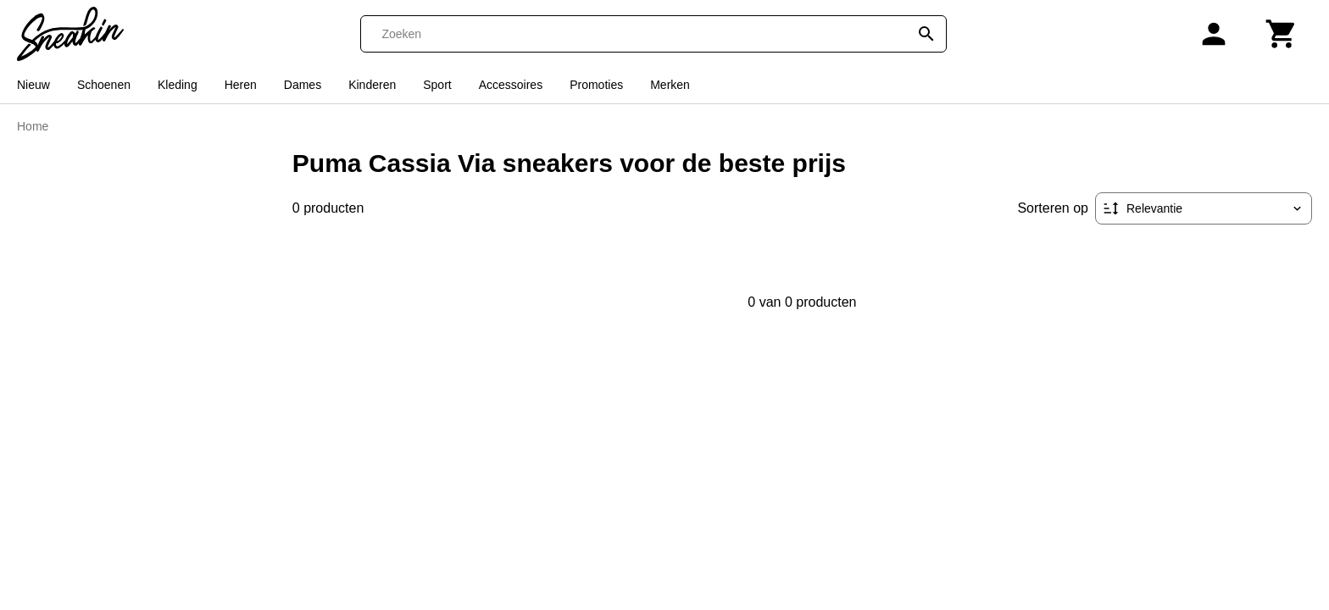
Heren (241, 85)
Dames (302, 85)
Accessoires (510, 85)
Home (32, 126)
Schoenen (104, 85)
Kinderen (372, 85)
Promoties (596, 85)
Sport (437, 85)
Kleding (177, 85)
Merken (670, 85)
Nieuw (33, 85)
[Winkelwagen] (1281, 34)
